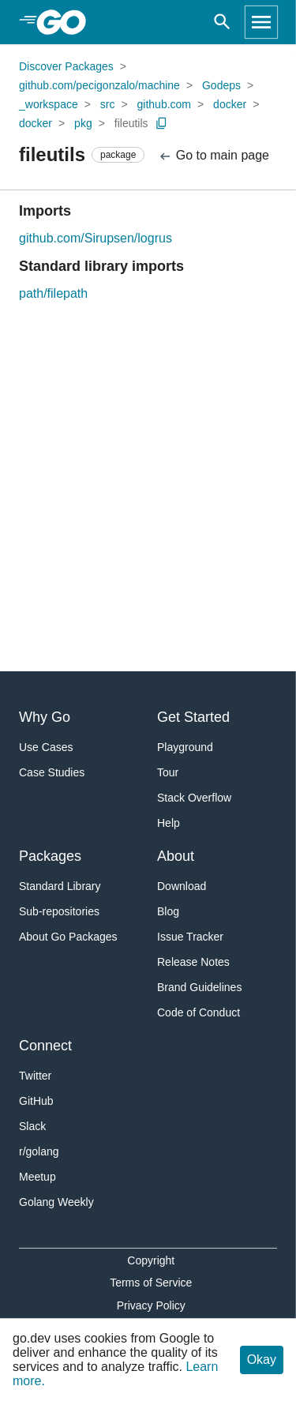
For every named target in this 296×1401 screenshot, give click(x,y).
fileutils (131, 123)
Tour (167, 772)
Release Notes (193, 962)
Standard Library (60, 886)
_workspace (48, 104)
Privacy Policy (151, 1305)
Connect (45, 1046)
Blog (168, 911)
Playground (185, 747)
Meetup (37, 1176)
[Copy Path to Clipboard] (162, 123)
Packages (50, 856)
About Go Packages (68, 936)
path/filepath (53, 293)
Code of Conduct (198, 1012)
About (175, 856)
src (107, 104)
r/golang (39, 1151)
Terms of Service (151, 1282)
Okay (261, 1359)
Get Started (193, 717)
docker (229, 104)
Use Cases (46, 747)
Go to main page (213, 155)
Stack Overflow (194, 797)
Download (181, 886)
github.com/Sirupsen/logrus (95, 238)
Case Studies (51, 772)
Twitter (35, 1075)
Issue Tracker (190, 936)
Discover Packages (66, 66)
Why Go (44, 717)
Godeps (221, 85)
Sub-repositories (59, 911)
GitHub (36, 1101)
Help (168, 823)
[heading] (66, 22)
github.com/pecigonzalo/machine (99, 85)
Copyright (150, 1260)
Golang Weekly (56, 1202)
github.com (164, 104)
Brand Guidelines (199, 987)
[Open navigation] (261, 22)
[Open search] (222, 22)
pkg (83, 123)
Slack (32, 1126)
